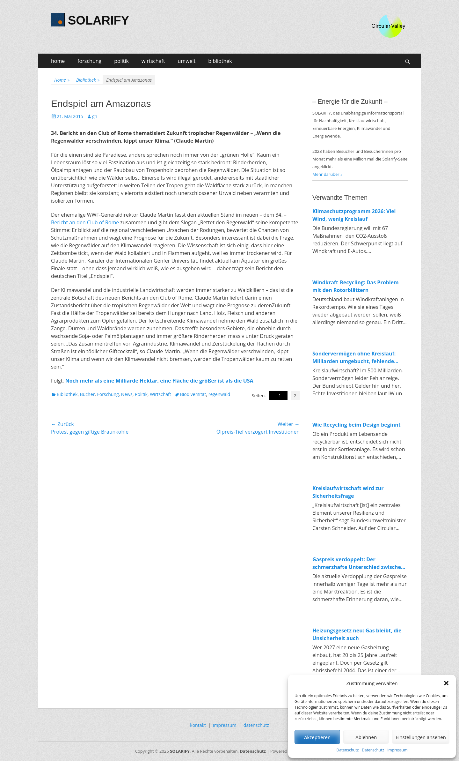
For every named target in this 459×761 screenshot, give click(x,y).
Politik (141, 394)
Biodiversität (193, 394)
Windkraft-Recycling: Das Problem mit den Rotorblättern (355, 286)
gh (94, 116)
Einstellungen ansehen (421, 737)
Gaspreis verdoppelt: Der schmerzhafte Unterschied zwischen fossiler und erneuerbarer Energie (358, 563)
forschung (89, 60)
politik (121, 60)
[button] (446, 683)
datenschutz (256, 725)
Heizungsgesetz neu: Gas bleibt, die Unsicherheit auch (356, 634)
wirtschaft (153, 60)
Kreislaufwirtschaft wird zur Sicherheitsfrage (348, 492)
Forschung (108, 394)
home (58, 60)
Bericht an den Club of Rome (85, 222)
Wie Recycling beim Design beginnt (356, 424)
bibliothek (220, 60)
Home (61, 80)
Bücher (87, 394)
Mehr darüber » (327, 174)
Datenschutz (347, 750)
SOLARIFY (98, 20)
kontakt (198, 725)
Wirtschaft (160, 394)
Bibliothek (87, 80)
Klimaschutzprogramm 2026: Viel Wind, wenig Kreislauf (354, 215)
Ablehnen (366, 737)
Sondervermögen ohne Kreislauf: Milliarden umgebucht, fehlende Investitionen (354, 357)
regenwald (219, 394)
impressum (225, 725)
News (127, 394)
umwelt (187, 60)
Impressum (397, 750)
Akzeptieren (317, 737)
